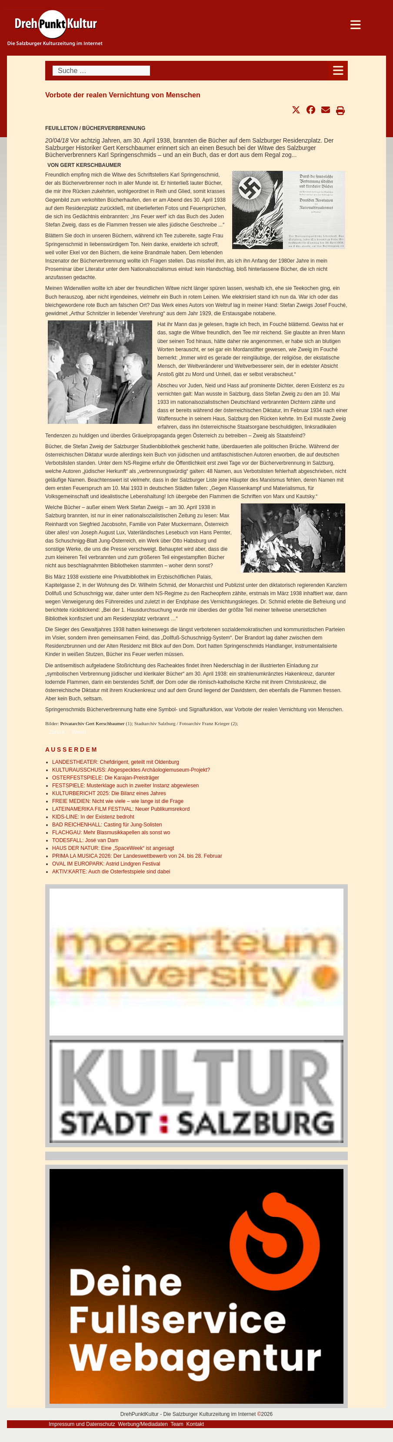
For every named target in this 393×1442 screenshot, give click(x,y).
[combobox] (101, 71)
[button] (296, 110)
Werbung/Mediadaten (143, 1424)
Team (176, 1424)
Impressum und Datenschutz (82, 1424)
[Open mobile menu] (338, 70)
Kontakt (195, 1424)
